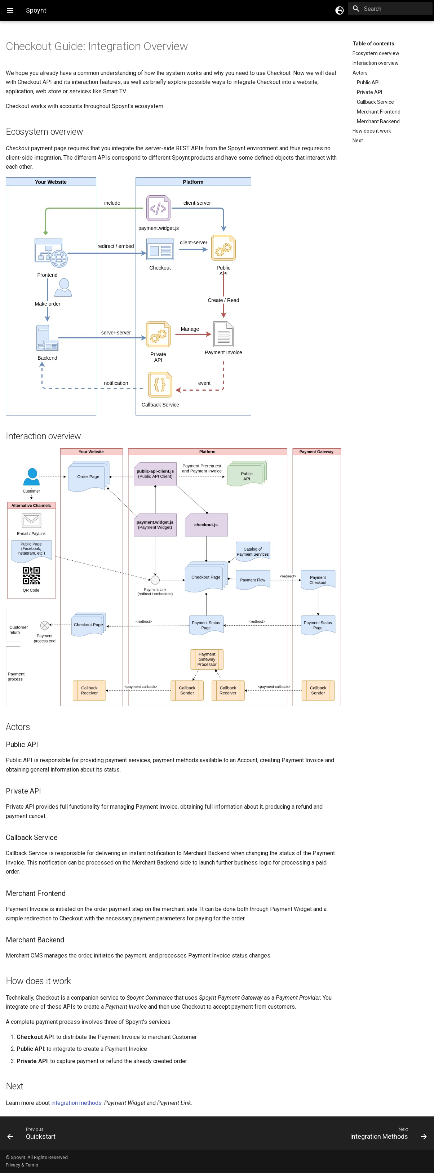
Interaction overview (376, 63)
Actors (360, 73)
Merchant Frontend (378, 112)
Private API (369, 92)
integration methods (76, 1102)
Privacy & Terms (22, 1165)
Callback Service (375, 102)
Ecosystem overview (376, 53)
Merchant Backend (378, 121)
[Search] (390, 8)
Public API (368, 82)
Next (358, 140)
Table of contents (373, 43)
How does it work (372, 131)
